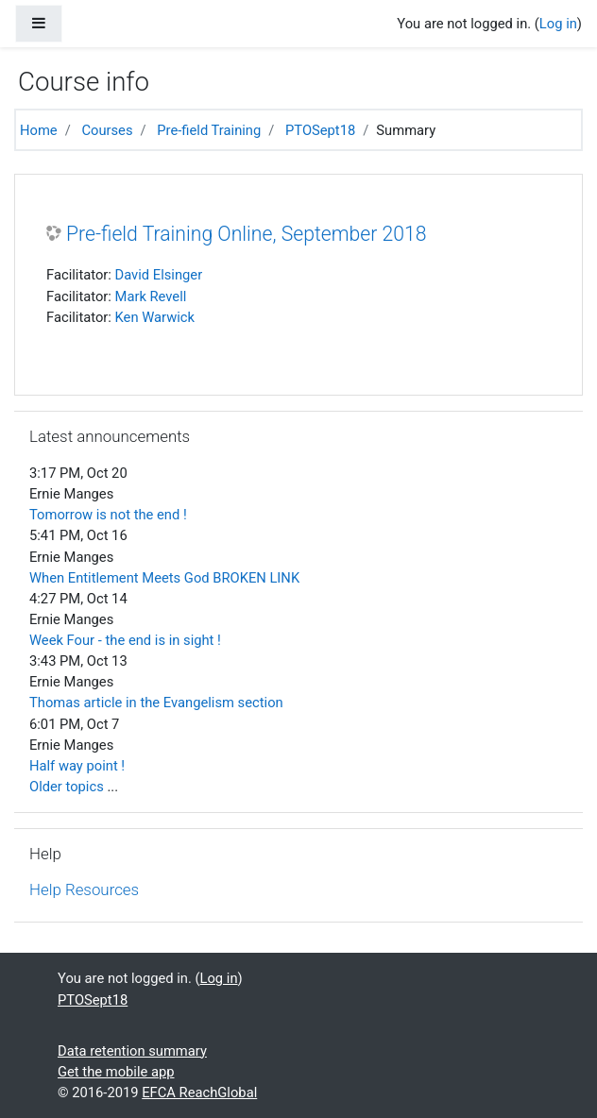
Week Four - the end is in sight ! (125, 640)
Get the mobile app (116, 1071)
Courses (106, 130)
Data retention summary (132, 1050)
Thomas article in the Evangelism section (156, 702)
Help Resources (84, 889)
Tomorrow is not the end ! (108, 514)
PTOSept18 (320, 130)
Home (39, 130)
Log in (558, 23)
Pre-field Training (209, 130)
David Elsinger (159, 274)
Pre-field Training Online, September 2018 (246, 234)
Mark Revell (151, 296)
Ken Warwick (155, 317)
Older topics (66, 786)
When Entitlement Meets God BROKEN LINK (164, 577)
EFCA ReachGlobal (199, 1092)
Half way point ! (77, 765)
